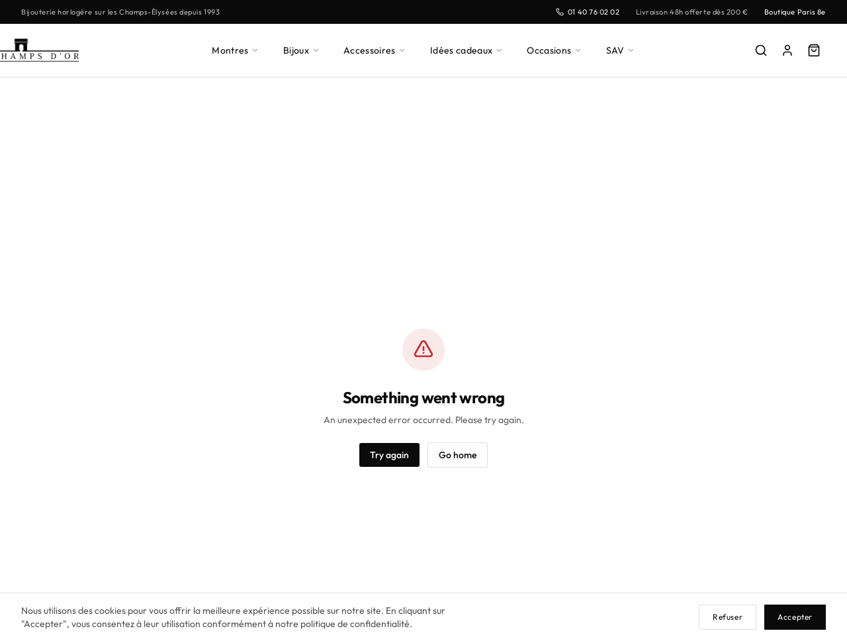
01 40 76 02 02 (578, 12)
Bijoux (303, 50)
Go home (458, 454)
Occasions (555, 50)
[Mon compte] (787, 50)
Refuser (725, 616)
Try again (388, 454)
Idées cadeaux (469, 50)
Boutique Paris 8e (793, 12)
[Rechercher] (761, 50)
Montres (236, 50)
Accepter (795, 616)
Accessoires (378, 50)
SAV (621, 50)
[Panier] (814, 50)
